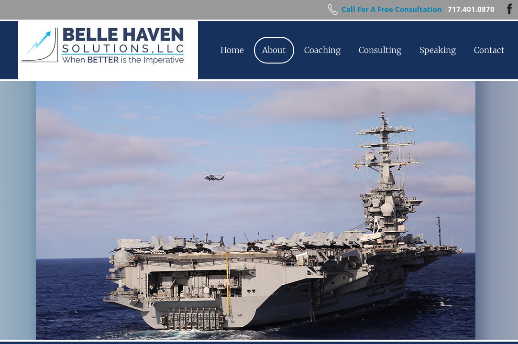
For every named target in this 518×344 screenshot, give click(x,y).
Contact (489, 50)
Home (232, 50)
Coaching (322, 50)
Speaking (437, 50)
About (274, 50)
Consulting (380, 50)
